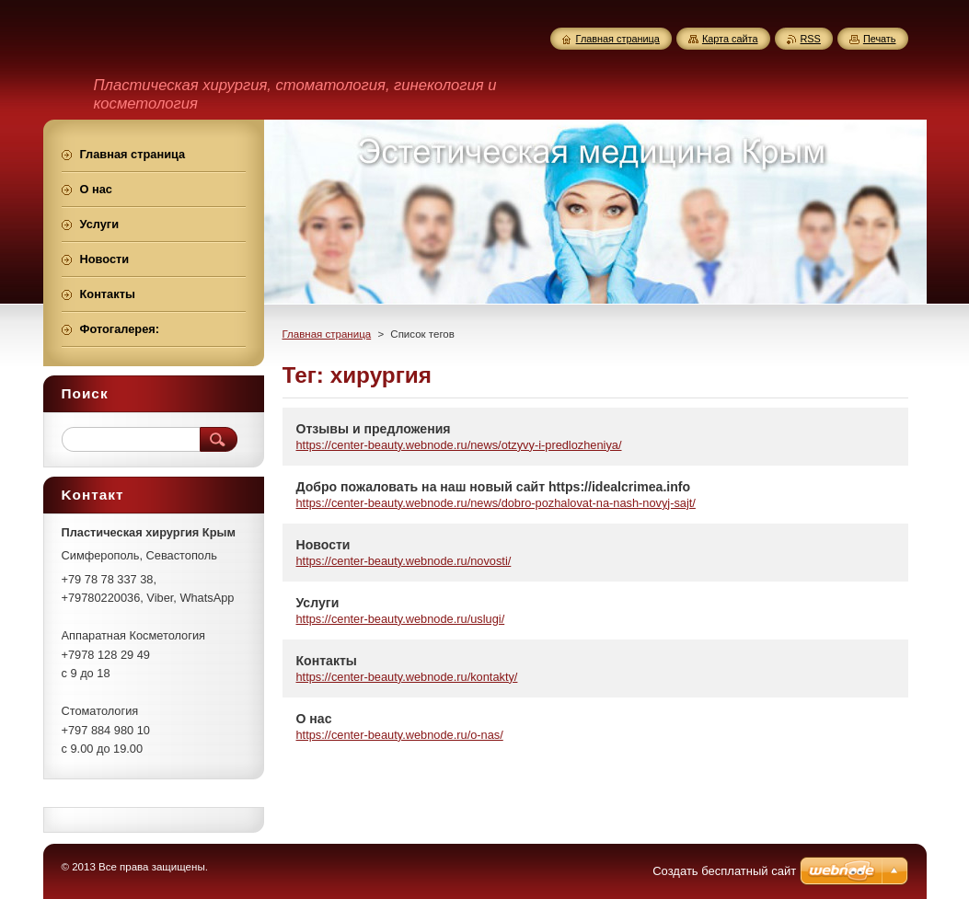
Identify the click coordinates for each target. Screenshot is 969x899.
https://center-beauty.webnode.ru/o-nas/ (399, 735)
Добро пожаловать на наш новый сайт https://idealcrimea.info (493, 486)
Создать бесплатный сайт (724, 871)
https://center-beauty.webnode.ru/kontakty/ (407, 677)
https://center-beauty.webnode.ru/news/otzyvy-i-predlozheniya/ (459, 445)
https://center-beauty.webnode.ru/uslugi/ (400, 619)
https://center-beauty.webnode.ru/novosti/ (404, 561)
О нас (314, 718)
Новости (323, 544)
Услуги (318, 602)
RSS (811, 38)
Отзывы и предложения (373, 428)
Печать (879, 38)
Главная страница (327, 334)
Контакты (326, 660)
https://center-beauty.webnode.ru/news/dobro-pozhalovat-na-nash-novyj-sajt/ (496, 503)
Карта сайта (730, 38)
